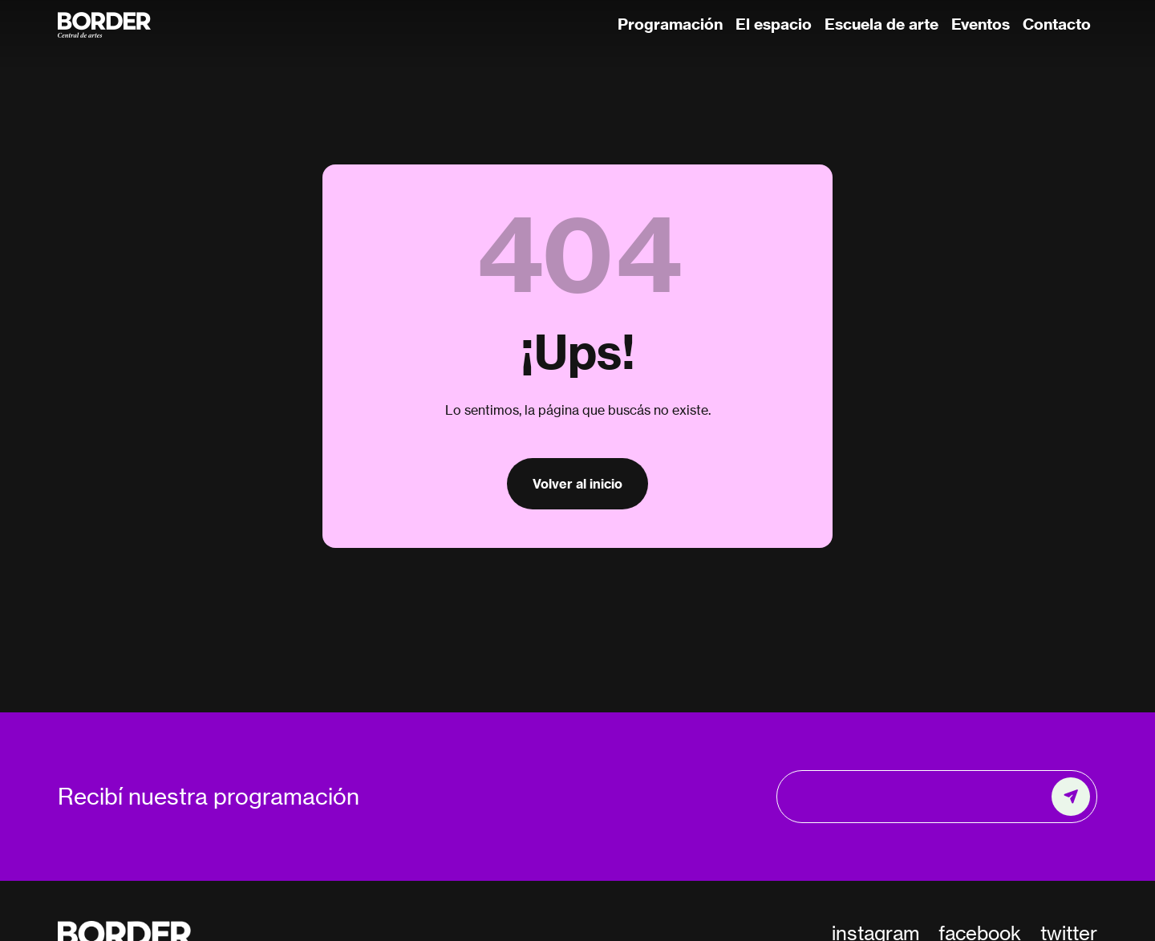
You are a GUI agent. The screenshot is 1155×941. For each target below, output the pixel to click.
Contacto (1057, 24)
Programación (670, 24)
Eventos (980, 24)
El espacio (774, 24)
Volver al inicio (577, 484)
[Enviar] (1071, 796)
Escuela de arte (881, 24)
